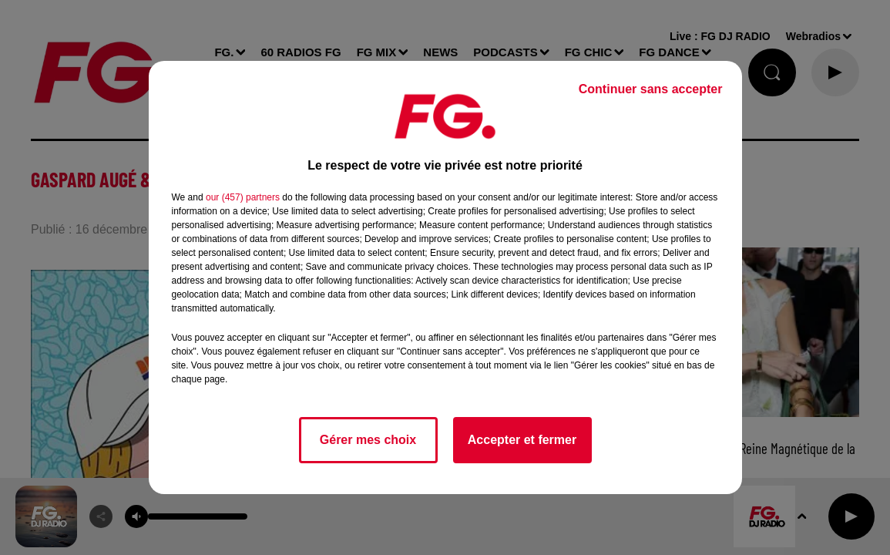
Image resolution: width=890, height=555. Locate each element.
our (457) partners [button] (243, 197)
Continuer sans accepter (651, 89)
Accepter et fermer (522, 439)
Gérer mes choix (368, 439)
